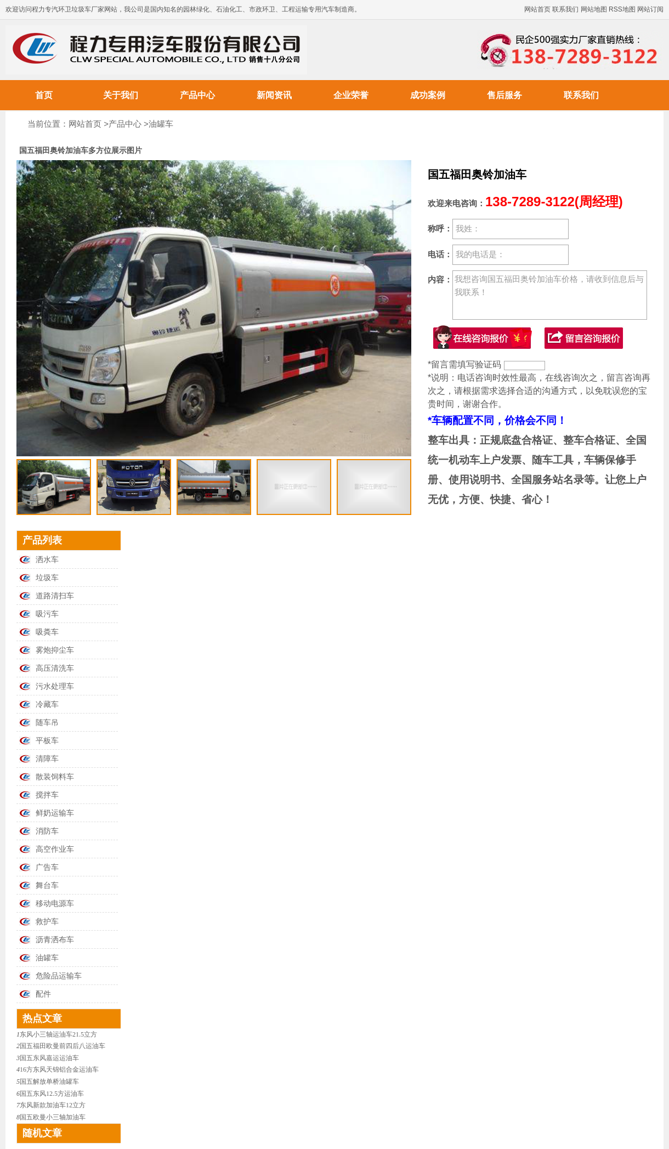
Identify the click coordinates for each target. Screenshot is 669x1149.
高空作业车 (55, 849)
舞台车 (47, 885)
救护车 (47, 922)
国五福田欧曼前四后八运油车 (62, 1046)
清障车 (47, 759)
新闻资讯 (274, 95)
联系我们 (565, 9)
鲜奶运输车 (55, 813)
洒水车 (47, 560)
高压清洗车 (55, 668)
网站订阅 (650, 9)
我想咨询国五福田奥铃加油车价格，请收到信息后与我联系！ (549, 295)
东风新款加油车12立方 (53, 1105)
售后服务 (504, 95)
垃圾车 (47, 578)
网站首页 (537, 9)
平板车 (47, 741)
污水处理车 (55, 686)
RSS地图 (622, 9)
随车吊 (47, 722)
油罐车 (161, 123)
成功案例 (427, 95)
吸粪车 (47, 632)
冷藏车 (47, 704)
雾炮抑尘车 (55, 650)
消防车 (47, 831)
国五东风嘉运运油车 (49, 1058)
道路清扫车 (55, 596)
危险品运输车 (59, 976)
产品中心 (197, 95)
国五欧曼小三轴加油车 (53, 1117)
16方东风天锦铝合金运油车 (59, 1069)
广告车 (47, 867)
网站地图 (594, 9)
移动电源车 (55, 903)
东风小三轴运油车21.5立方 (58, 1034)
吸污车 (47, 614)
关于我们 (120, 95)
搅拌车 (47, 795)
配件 (43, 994)
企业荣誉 (350, 95)
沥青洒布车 (55, 940)
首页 (44, 95)
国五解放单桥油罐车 (49, 1081)
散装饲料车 (55, 777)
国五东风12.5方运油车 (52, 1093)
